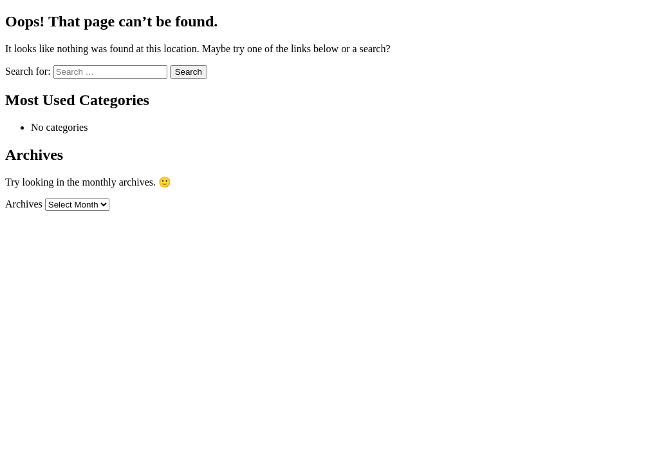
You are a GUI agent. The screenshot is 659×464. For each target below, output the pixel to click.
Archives (23, 203)
